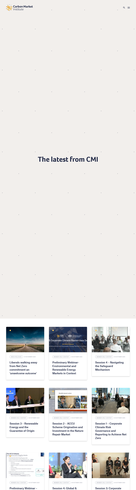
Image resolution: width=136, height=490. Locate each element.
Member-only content (61, 356)
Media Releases (16, 356)
